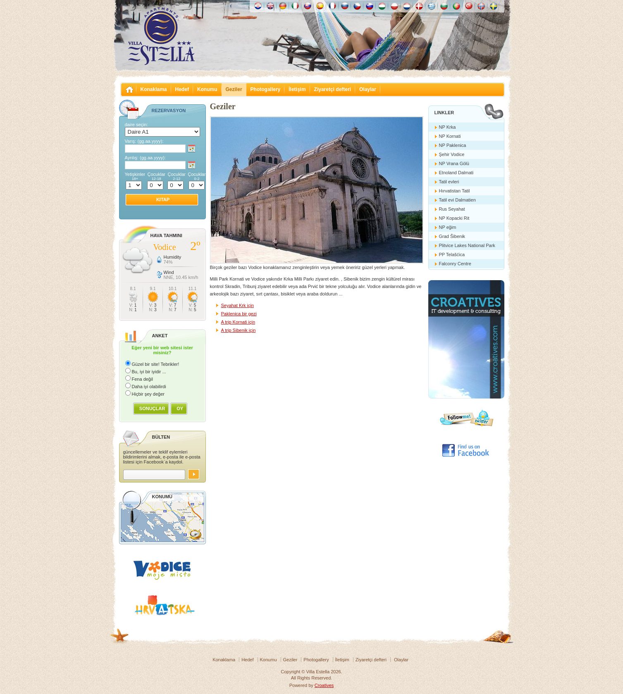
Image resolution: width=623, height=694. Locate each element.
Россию (345, 6)
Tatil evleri (449, 181)
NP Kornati (450, 136)
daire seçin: (136, 124)
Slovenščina (369, 6)
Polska (394, 6)
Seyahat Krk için (237, 305)
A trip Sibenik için (238, 330)
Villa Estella (161, 36)
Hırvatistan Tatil (454, 190)
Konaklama (154, 89)
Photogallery (266, 89)
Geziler (234, 89)
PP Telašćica (452, 254)
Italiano (295, 6)
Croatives (324, 685)
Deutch (283, 6)
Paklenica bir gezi (239, 313)
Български (444, 6)
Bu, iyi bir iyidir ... (149, 371)
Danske (419, 6)
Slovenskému (307, 6)
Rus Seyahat (452, 209)
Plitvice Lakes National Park (467, 245)
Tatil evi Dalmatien (457, 199)
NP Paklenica (452, 145)
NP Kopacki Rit (454, 218)
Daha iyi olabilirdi (149, 386)
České (357, 6)
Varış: (144, 141)
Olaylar (367, 89)
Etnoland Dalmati (456, 172)
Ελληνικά (431, 6)
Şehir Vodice (452, 154)
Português (456, 6)
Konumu (207, 89)
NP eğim (447, 227)
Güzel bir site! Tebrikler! (155, 364)
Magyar (382, 6)
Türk (469, 6)
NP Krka (447, 127)
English (270, 6)
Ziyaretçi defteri (332, 89)
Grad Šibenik (452, 236)
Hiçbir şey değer (148, 393)
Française (332, 6)
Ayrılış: (145, 157)
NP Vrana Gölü (454, 163)
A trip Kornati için (238, 321)
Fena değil (142, 379)
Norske (481, 6)
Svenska (493, 6)
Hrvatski (258, 6)
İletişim (297, 89)
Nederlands (407, 6)
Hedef (182, 89)
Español (320, 6)
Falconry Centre (455, 263)
